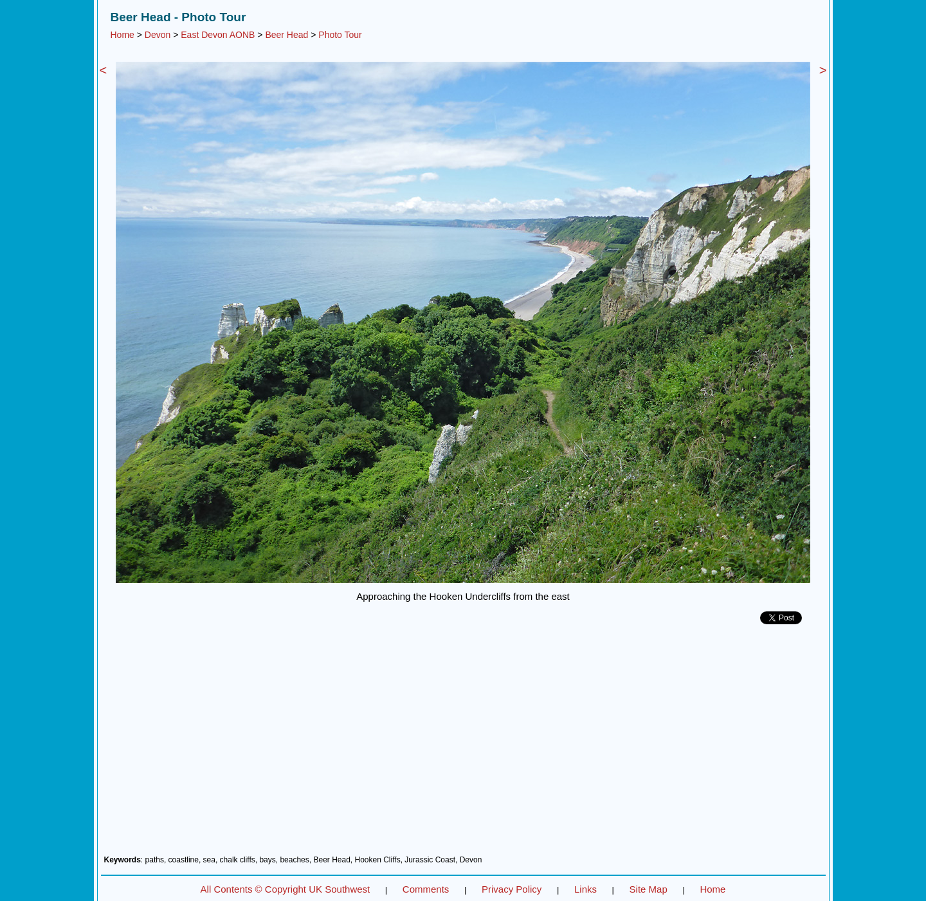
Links (585, 889)
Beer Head (286, 35)
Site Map (648, 889)
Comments (426, 889)
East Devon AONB (218, 35)
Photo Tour (339, 35)
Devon (157, 35)
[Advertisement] (463, 745)
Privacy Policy (511, 889)
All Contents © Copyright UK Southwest (285, 889)
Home (122, 35)
